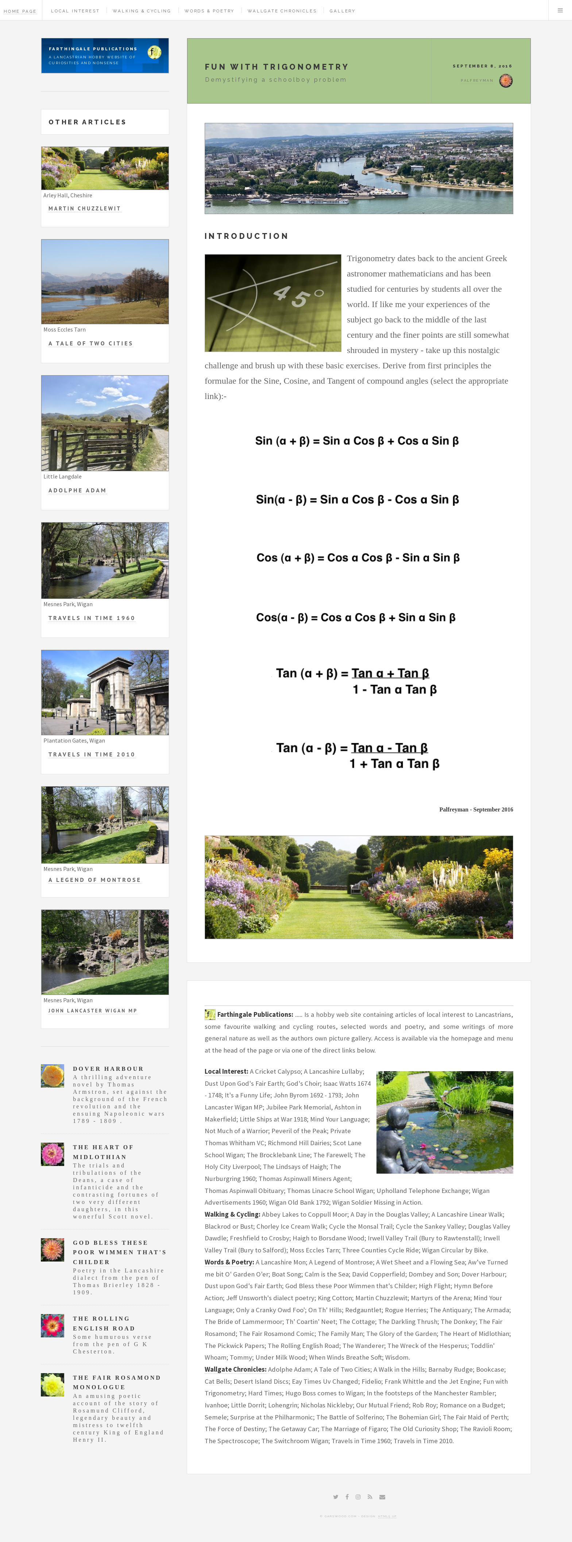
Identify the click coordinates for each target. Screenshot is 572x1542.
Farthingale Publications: (255, 1014)
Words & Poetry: (229, 1262)
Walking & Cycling (142, 10)
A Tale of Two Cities (91, 343)
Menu (560, 10)
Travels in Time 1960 (92, 617)
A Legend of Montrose (95, 879)
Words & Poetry (210, 10)
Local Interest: (226, 1071)
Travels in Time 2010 (92, 754)
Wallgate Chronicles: (236, 1369)
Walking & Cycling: (232, 1214)
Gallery (343, 10)
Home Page (20, 11)
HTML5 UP (387, 1516)
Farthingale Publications (93, 48)
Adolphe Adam (78, 490)
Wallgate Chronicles (282, 10)
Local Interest (75, 10)
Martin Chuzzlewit (85, 208)
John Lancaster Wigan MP (93, 1010)
